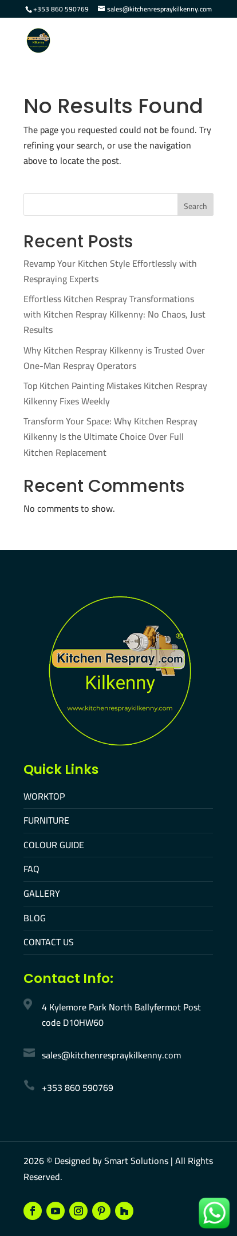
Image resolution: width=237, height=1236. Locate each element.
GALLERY (41, 893)
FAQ (31, 868)
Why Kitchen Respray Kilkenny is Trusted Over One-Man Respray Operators (114, 358)
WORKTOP (44, 796)
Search (195, 206)
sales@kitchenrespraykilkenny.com (111, 1055)
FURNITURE (46, 820)
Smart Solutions (136, 1160)
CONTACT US (48, 941)
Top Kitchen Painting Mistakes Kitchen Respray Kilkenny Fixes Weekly (115, 393)
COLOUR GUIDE (53, 844)
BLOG (34, 917)
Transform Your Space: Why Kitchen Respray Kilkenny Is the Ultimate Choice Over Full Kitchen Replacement (110, 436)
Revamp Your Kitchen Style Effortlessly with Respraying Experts (110, 271)
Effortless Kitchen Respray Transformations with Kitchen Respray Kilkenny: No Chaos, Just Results (114, 314)
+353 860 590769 (61, 8)
